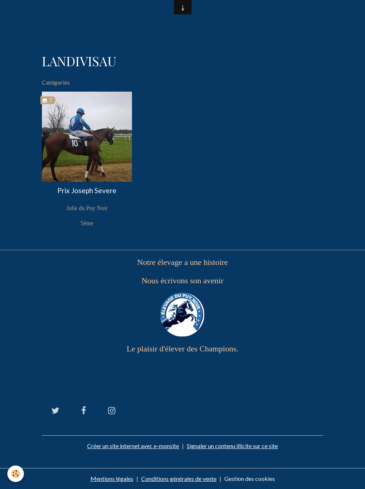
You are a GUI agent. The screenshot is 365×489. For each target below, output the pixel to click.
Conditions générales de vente (179, 478)
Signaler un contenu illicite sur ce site (232, 445)
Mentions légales (111, 478)
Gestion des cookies (249, 478)
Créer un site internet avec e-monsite (133, 445)
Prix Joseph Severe (87, 190)
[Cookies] (15, 473)
